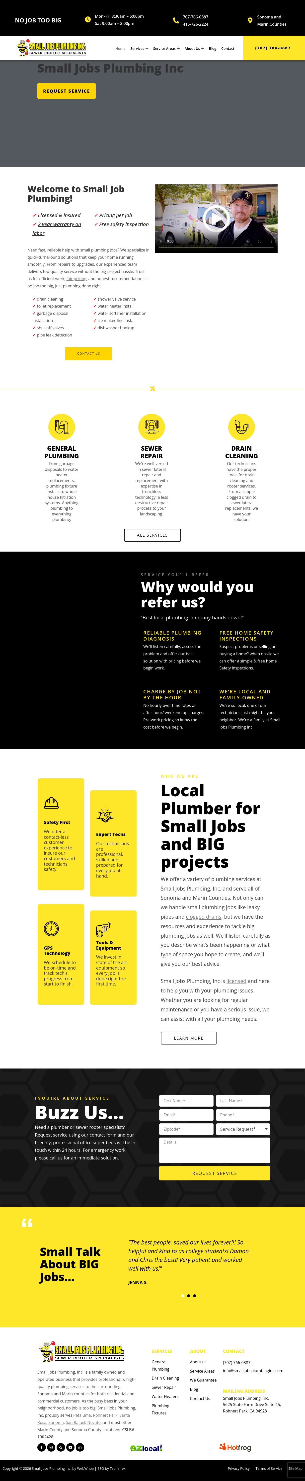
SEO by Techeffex (111, 1468)
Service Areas (166, 48)
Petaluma (82, 1415)
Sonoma (56, 1422)
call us (56, 1158)
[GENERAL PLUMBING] (61, 427)
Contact (227, 48)
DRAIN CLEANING (241, 452)
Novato (94, 1422)
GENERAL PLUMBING (61, 452)
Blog (212, 48)
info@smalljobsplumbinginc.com (253, 1370)
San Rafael (75, 1422)
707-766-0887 (195, 17)
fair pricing (76, 278)
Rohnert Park (105, 1415)
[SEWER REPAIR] (151, 427)
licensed (236, 981)
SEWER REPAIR (151, 452)
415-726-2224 (195, 24)
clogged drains (203, 916)
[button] (182, 1295)
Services (139, 48)
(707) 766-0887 (236, 1362)
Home (120, 48)
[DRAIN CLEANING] (241, 427)
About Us (194, 48)
